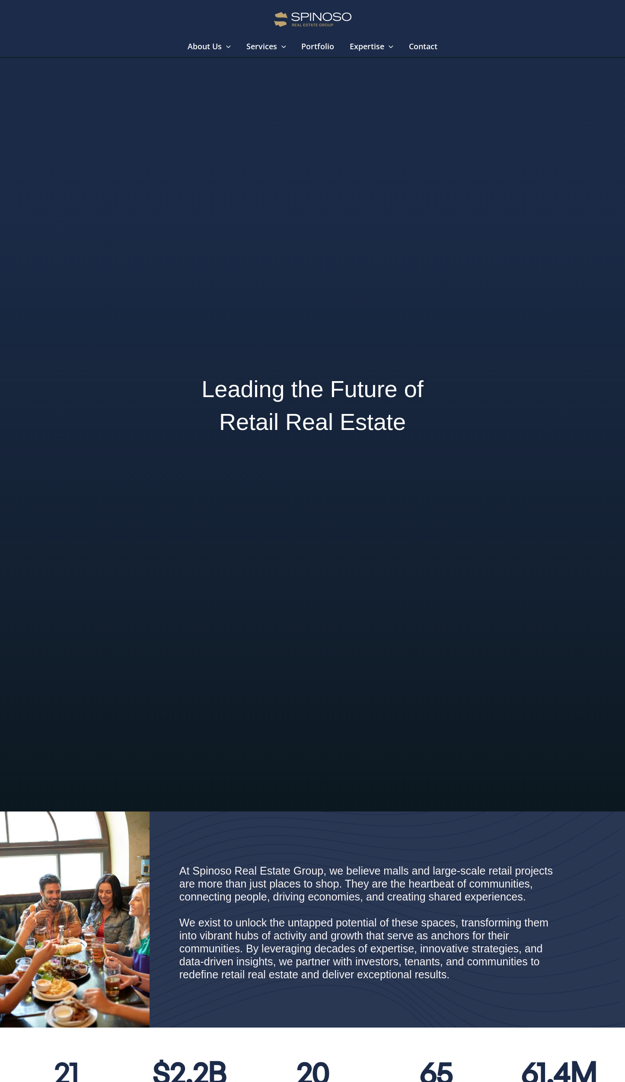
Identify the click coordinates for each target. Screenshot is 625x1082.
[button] (226, 46)
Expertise (371, 46)
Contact (423, 46)
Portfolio (317, 46)
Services (266, 46)
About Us (209, 46)
